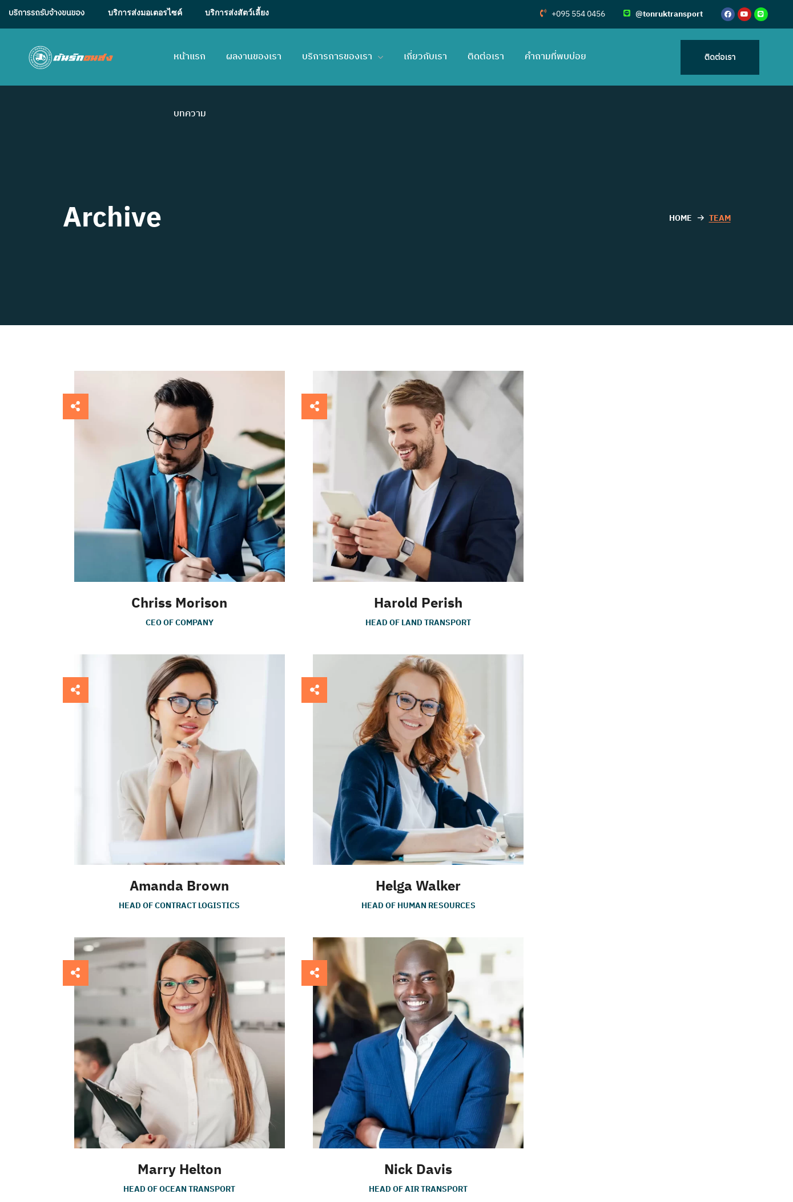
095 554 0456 (139, 1156)
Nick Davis (631, 864)
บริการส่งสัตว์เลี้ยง (237, 12)
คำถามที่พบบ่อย (440, 1117)
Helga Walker (173, 864)
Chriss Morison (174, 592)
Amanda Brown (630, 592)
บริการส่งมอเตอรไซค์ (145, 12)
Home (680, 218)
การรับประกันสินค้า (448, 1135)
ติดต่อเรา (425, 1079)
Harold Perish (402, 592)
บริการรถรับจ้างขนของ (46, 12)
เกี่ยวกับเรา (429, 1100)
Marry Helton (402, 864)
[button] (572, 14)
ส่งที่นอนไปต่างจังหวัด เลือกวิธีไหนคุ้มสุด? (647, 1174)
